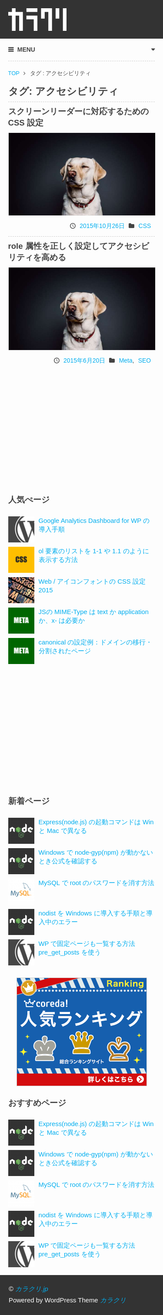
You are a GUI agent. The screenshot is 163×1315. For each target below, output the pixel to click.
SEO (144, 360)
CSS (145, 225)
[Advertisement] (82, 429)
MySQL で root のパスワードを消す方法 (97, 882)
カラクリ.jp (31, 1288)
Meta (126, 360)
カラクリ (113, 1300)
